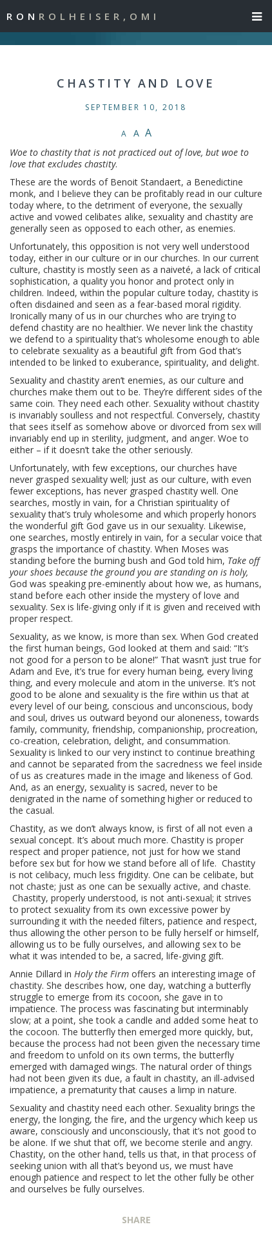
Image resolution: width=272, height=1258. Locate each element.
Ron (83, 16)
